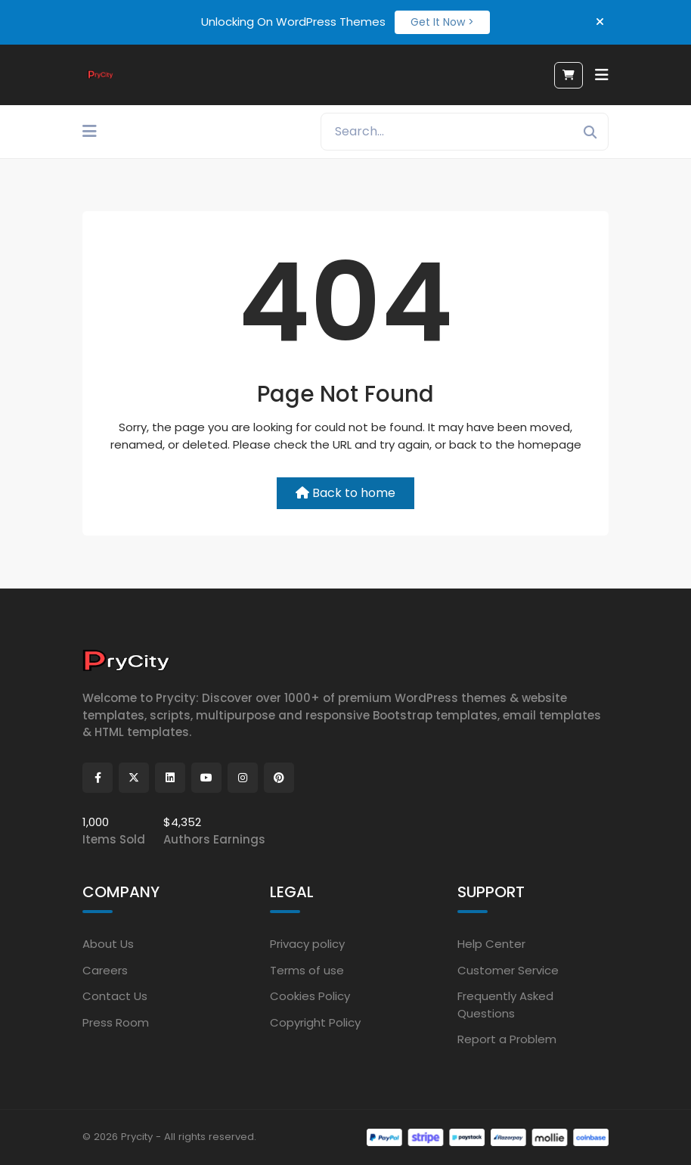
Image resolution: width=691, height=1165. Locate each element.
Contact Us (114, 996)
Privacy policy (307, 944)
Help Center (491, 944)
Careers (105, 970)
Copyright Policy (315, 1022)
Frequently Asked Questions (505, 1004)
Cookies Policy (310, 996)
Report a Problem (506, 1039)
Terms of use (307, 970)
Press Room (115, 1022)
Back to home (345, 493)
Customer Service (508, 970)
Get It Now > (442, 22)
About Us (108, 944)
